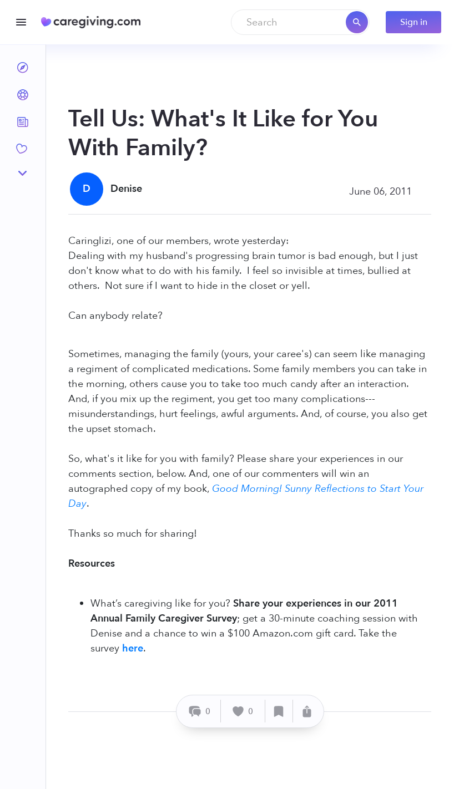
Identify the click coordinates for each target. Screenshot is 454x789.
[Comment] (200, 711)
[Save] (279, 711)
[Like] (243, 711)
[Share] (307, 711)
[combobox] (300, 22)
